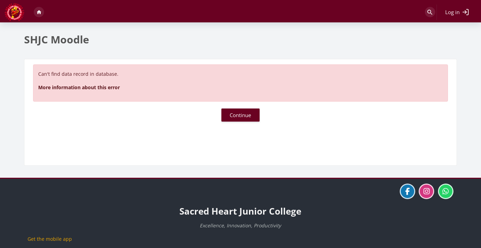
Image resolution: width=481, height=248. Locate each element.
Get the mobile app (50, 239)
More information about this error (79, 87)
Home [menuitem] (38, 12)
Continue (240, 115)
